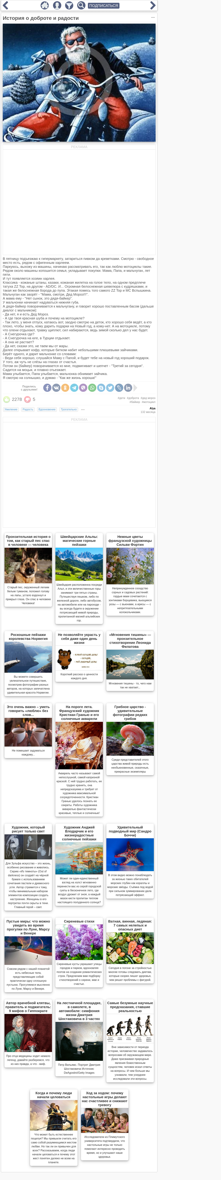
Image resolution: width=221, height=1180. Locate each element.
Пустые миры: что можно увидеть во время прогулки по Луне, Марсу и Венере (28, 927)
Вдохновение (47, 409)
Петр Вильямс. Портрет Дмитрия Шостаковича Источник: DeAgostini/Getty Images (79, 1068)
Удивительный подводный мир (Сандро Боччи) (130, 831)
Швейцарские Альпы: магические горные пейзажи (79, 541)
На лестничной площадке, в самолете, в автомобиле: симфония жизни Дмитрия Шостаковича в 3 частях (79, 1011)
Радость (28, 409)
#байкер (135, 402)
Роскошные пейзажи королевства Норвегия (28, 637)
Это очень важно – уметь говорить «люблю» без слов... (28, 711)
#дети (121, 398)
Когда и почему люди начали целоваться (53, 1095)
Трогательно (69, 409)
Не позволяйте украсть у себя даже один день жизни (79, 639)
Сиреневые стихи (79, 921)
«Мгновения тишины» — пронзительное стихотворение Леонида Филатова (130, 640)
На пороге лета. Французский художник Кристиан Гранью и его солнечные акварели (79, 713)
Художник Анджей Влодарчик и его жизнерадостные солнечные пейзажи (79, 833)
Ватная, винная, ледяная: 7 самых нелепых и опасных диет (130, 925)
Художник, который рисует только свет (28, 829)
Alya (152, 408)
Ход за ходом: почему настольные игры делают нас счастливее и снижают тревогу (104, 1099)
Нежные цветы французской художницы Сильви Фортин (130, 541)
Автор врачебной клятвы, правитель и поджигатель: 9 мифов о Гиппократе (28, 1007)
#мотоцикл (148, 402)
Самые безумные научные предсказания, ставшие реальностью (130, 1007)
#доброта (133, 398)
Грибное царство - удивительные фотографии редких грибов (130, 713)
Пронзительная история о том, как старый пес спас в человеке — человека (28, 541)
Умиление (10, 409)
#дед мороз (148, 398)
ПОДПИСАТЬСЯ (103, 5)
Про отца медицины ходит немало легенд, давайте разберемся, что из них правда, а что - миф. (28, 1060)
